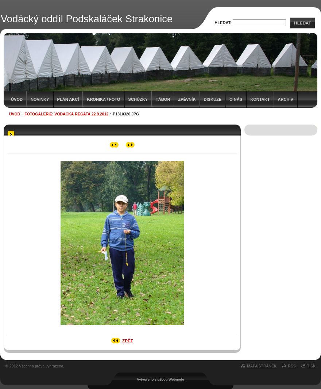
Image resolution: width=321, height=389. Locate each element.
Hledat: (223, 22)
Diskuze (212, 99)
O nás (235, 99)
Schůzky (138, 99)
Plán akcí (68, 99)
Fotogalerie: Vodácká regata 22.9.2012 (66, 114)
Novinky (40, 99)
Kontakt (260, 99)
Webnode (176, 379)
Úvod (17, 99)
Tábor (163, 99)
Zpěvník (187, 99)
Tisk (311, 366)
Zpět (127, 340)
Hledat (302, 22)
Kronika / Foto (103, 99)
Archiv (285, 99)
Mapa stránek (261, 366)
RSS (292, 366)
